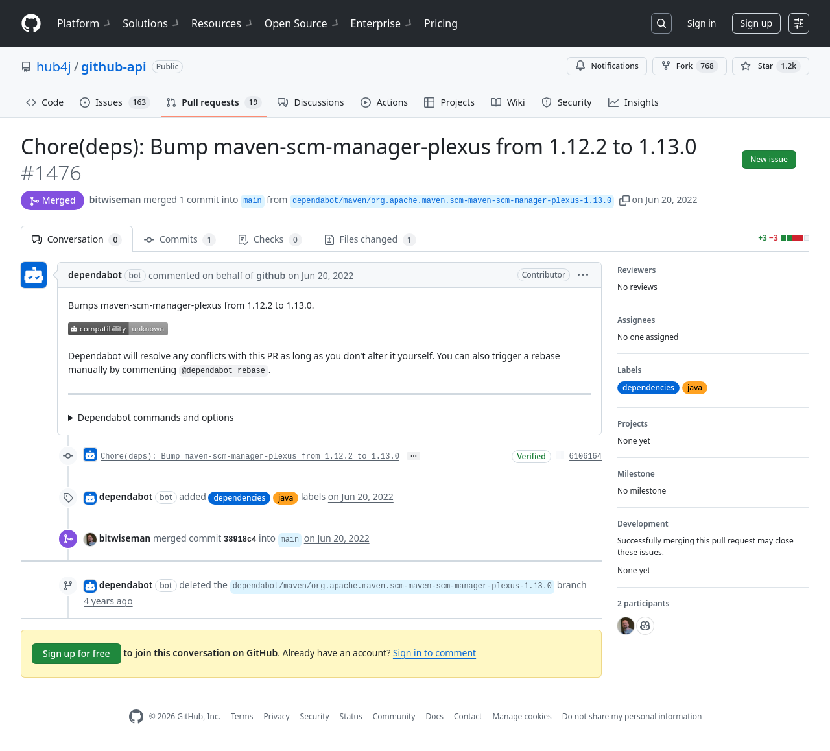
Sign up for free (76, 653)
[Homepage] (31, 23)
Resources (222, 23)
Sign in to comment (434, 653)
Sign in (701, 23)
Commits (180, 239)
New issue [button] (769, 159)
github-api (114, 66)
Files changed (370, 239)
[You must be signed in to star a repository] (770, 66)
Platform (84, 23)
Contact (468, 716)
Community (394, 716)
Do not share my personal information (632, 716)
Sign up (756, 23)
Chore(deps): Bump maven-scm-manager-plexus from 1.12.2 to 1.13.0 (250, 456)
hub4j (53, 66)
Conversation (77, 239)
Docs (434, 716)
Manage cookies (521, 716)
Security (314, 716)
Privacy (277, 716)
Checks (270, 239)
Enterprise (382, 23)
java (285, 497)
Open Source (302, 23)
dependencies (239, 497)
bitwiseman (115, 199)
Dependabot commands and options (156, 417)
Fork (689, 66)
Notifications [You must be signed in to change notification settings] (606, 65)
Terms (242, 716)
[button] (624, 199)
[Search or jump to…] (661, 23)
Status (351, 716)
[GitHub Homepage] (136, 717)
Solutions (152, 23)
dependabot (95, 274)
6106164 (585, 456)
